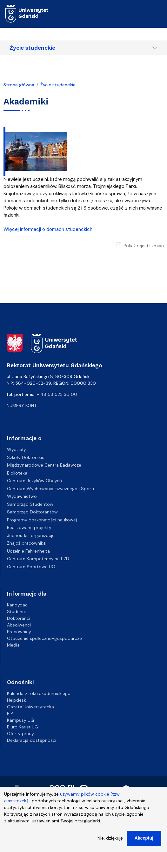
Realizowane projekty (29, 527)
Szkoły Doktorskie (25, 457)
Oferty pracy (20, 733)
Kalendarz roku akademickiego (38, 693)
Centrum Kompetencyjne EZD (38, 559)
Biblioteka (17, 473)
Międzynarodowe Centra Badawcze (44, 465)
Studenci (16, 611)
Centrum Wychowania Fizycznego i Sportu (51, 488)
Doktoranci (18, 618)
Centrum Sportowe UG (31, 566)
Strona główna (18, 85)
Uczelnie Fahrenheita (28, 551)
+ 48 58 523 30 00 (57, 394)
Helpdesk (16, 700)
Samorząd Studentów (30, 504)
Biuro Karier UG (22, 727)
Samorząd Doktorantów (32, 512)
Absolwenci (19, 625)
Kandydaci (18, 605)
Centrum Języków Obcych (34, 480)
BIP (10, 713)
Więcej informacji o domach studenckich (47, 229)
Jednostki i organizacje (31, 535)
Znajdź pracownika (26, 543)
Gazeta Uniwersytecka (30, 707)
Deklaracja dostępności (31, 740)
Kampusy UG (20, 720)
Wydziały (16, 449)
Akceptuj (144, 843)
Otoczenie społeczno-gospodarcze (44, 638)
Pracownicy (19, 631)
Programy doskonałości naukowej (42, 520)
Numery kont (22, 405)
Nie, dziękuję (110, 843)
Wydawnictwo (22, 496)
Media (13, 645)
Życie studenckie (32, 48)
